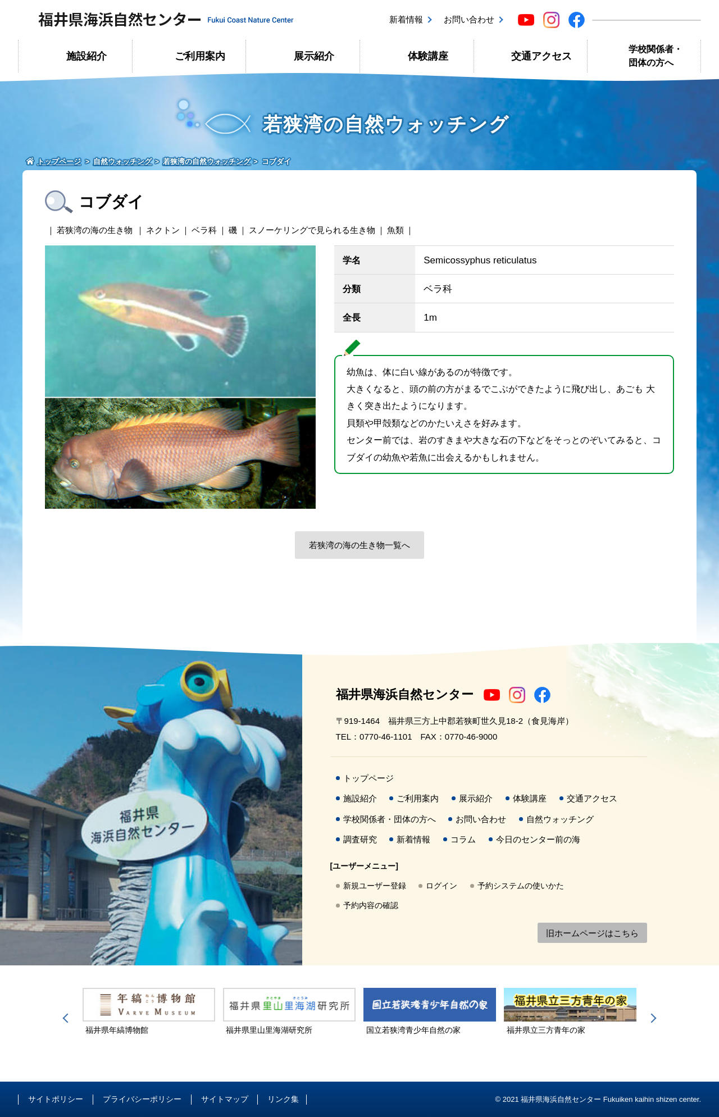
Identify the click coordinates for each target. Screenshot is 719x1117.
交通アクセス (541, 56)
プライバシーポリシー (142, 1099)
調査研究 (360, 839)
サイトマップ (224, 1099)
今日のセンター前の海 (538, 839)
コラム (463, 839)
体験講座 (428, 56)
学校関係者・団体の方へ (655, 55)
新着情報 (406, 19)
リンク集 (283, 1099)
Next (651, 1018)
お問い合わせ (469, 19)
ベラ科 (204, 230)
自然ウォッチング (560, 819)
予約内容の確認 (370, 905)
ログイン (441, 885)
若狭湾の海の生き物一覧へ (359, 545)
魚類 (395, 230)
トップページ (368, 778)
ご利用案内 (200, 56)
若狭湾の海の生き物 (95, 230)
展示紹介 (314, 56)
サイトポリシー (55, 1099)
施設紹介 (86, 56)
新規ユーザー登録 (374, 885)
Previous (67, 1018)
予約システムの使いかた (520, 885)
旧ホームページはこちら (592, 933)
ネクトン (163, 230)
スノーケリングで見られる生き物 (312, 230)
